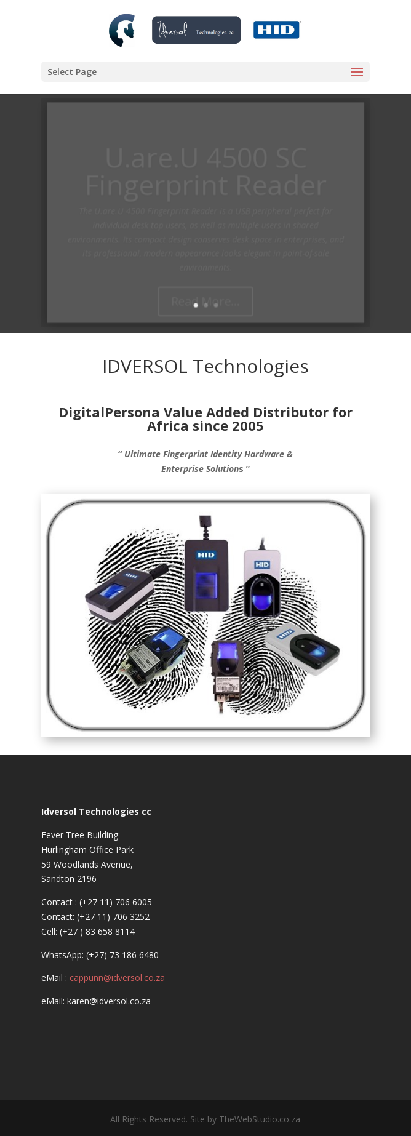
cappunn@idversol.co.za (117, 977)
